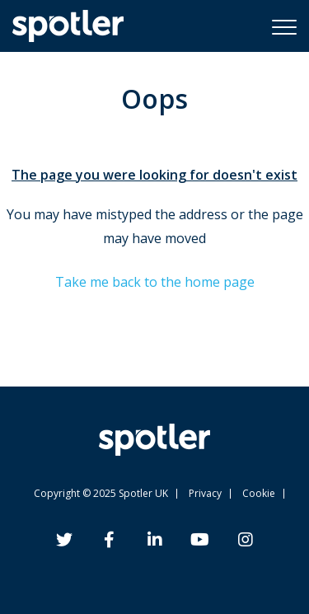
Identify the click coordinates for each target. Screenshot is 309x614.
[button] (284, 26)
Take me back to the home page (155, 282)
